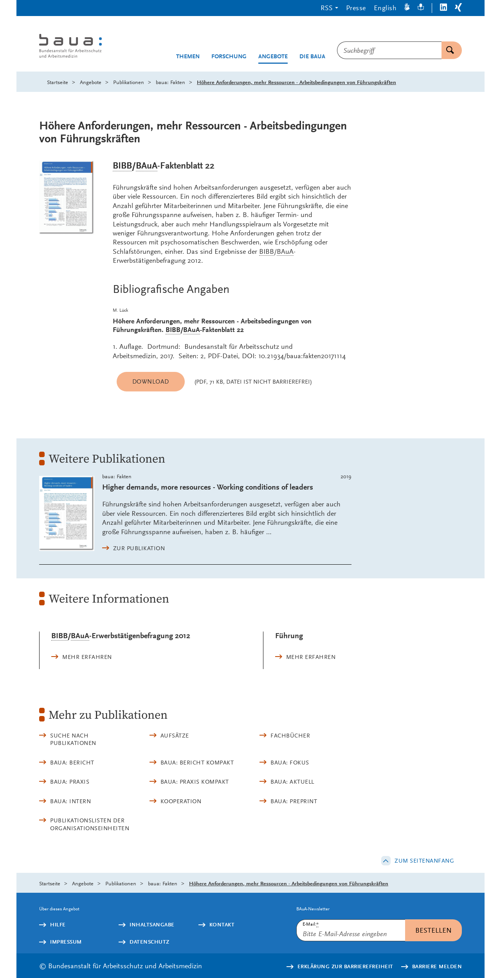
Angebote (273, 56)
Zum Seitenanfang (424, 860)
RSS (327, 8)
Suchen (448, 50)
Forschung (229, 56)
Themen (188, 56)
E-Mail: (311, 924)
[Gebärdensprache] (407, 8)
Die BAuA (312, 56)
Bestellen (433, 930)
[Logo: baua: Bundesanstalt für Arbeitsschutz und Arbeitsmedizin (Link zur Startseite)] (85, 47)
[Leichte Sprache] (421, 8)
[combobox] (389, 50)
